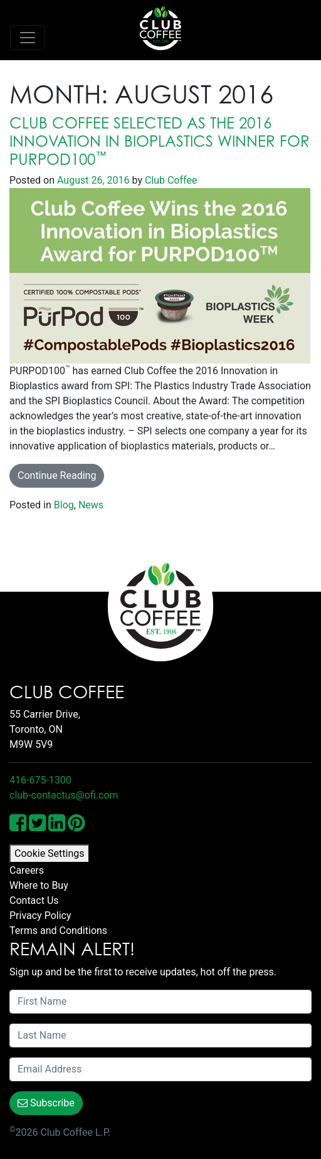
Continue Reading (57, 475)
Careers (26, 870)
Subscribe (46, 1103)
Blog (64, 505)
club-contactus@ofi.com (63, 795)
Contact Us (34, 900)
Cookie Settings (49, 853)
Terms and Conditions (58, 930)
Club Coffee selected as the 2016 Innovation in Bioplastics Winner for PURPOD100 (159, 141)
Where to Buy (38, 885)
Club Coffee (169, 180)
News (90, 505)
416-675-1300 (40, 780)
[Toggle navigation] (27, 37)
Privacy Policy (40, 915)
